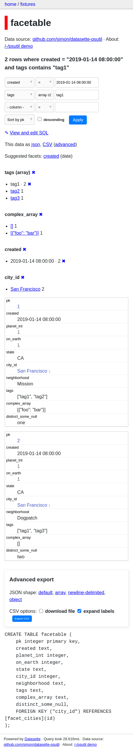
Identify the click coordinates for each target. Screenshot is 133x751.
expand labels (95, 611)
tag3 (15, 198)
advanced (65, 144)
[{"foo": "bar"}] (25, 233)
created (51, 156)
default (46, 592)
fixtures (27, 4)
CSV (47, 144)
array (60, 592)
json (36, 144)
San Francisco (25, 289)
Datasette (33, 739)
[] (12, 226)
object (15, 599)
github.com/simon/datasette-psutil (67, 39)
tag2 (15, 191)
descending (51, 119)
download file (57, 611)
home (10, 4)
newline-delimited (86, 592)
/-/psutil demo (19, 46)
